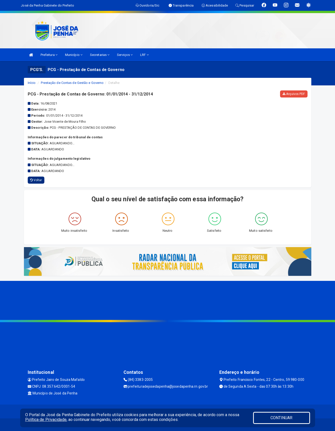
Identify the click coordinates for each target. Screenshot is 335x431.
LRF (144, 55)
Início (32, 83)
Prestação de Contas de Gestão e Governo (72, 83)
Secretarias (99, 55)
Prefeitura (49, 55)
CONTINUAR (281, 417)
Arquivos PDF (294, 94)
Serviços (125, 55)
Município (73, 55)
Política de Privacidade (46, 419)
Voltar (36, 180)
